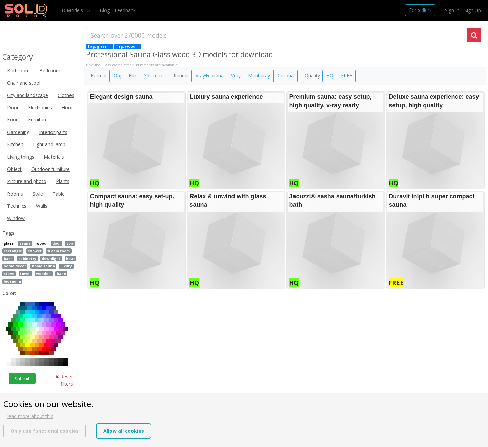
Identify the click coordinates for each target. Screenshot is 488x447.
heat (70, 258)
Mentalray (259, 75)
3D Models (71, 10)
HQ (329, 75)
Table (59, 194)
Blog (105, 10)
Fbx (133, 75)
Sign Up (472, 10)
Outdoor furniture (50, 169)
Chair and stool (23, 83)
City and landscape (27, 95)
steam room (58, 251)
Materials (54, 157)
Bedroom (49, 70)
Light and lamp (49, 144)
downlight (51, 258)
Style (38, 194)
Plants (62, 181)
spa (69, 243)
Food (13, 119)
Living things (20, 157)
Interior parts (53, 132)
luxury (66, 266)
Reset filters (64, 380)
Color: (9, 293)
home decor (15, 266)
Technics (16, 206)
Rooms (15, 194)
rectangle (13, 251)
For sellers (420, 10)
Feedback (125, 10)
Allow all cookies (123, 431)
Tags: (9, 233)
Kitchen (15, 144)
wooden (43, 273)
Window (16, 218)
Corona (286, 75)
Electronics (40, 107)
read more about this (30, 416)
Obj (117, 75)
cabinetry (27, 258)
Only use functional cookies (45, 431)
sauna (25, 243)
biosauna (12, 281)
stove (9, 273)
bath (8, 258)
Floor (67, 107)
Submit (22, 378)
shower (35, 251)
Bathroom (18, 70)
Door (13, 107)
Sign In (452, 10)
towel (25, 273)
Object (14, 169)
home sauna (43, 266)
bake (61, 273)
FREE (346, 75)
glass (9, 243)
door (56, 243)
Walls (41, 206)
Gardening (18, 132)
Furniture (38, 119)
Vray (236, 75)
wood (41, 243)
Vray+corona (210, 75)
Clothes (66, 95)
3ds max (153, 75)
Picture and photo (26, 181)
